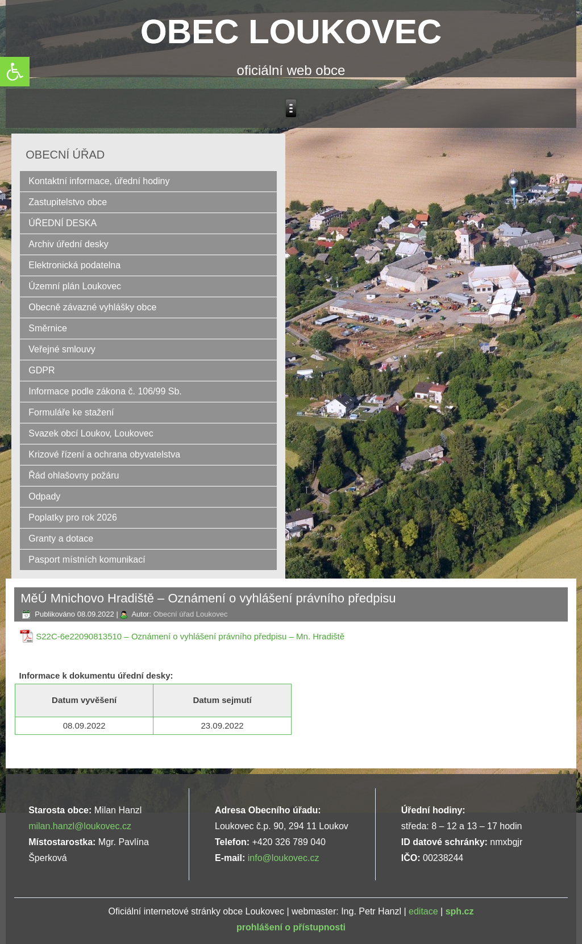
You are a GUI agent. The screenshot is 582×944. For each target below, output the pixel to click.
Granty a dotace (60, 538)
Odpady (44, 496)
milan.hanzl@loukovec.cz (79, 826)
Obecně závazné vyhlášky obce (92, 307)
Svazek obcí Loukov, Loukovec (90, 433)
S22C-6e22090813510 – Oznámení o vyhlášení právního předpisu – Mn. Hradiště (190, 636)
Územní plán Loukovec (74, 286)
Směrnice (47, 328)
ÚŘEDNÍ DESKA (62, 223)
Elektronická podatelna (74, 265)
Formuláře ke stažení (71, 412)
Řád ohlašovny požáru (73, 475)
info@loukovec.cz (283, 858)
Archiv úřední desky (68, 244)
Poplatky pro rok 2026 (72, 517)
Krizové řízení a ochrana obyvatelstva (104, 454)
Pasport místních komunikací (86, 559)
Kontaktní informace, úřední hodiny (98, 181)
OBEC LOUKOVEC (291, 32)
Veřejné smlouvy (61, 349)
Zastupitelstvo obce (67, 202)
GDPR (41, 370)
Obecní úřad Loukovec (190, 614)
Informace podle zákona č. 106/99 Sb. (105, 391)
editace (423, 911)
